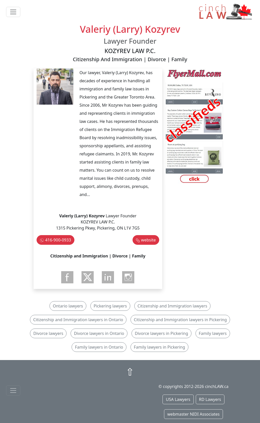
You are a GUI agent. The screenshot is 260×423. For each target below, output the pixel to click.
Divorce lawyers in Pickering (161, 333)
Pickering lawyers (110, 306)
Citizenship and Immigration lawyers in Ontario (78, 319)
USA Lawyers (178, 399)
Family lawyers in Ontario (99, 347)
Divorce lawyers (48, 333)
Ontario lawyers (68, 306)
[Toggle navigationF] (13, 390)
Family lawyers (213, 333)
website (148, 240)
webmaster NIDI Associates (193, 414)
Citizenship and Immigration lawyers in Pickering (180, 319)
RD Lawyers (210, 399)
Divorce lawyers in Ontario (99, 333)
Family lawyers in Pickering (159, 347)
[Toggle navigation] (13, 12)
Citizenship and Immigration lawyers (172, 306)
